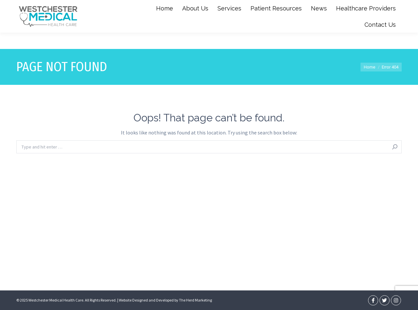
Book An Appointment (379, 8)
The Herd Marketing (195, 300)
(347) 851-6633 (152, 8)
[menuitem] (164, 24)
